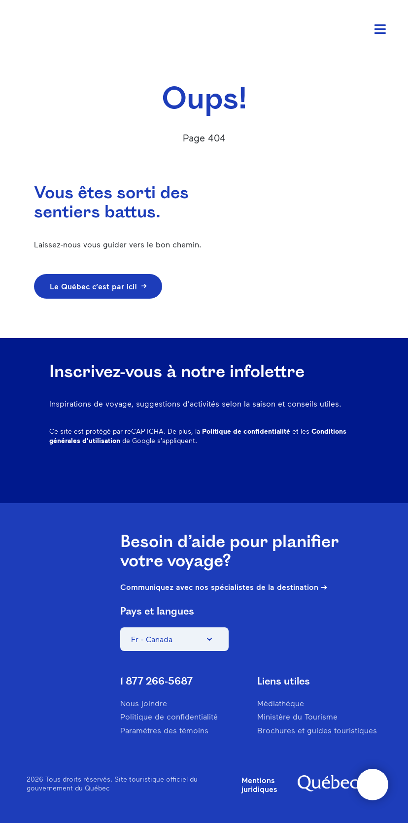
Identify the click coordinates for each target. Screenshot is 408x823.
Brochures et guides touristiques (317, 730)
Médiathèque (280, 703)
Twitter (326, 473)
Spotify (300, 473)
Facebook (224, 473)
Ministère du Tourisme (297, 716)
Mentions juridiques (259, 784)
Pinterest (275, 473)
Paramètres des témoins (164, 730)
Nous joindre (143, 703)
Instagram (249, 473)
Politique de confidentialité (246, 431)
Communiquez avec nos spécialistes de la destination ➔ (223, 587)
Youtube (352, 473)
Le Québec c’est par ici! (98, 286)
